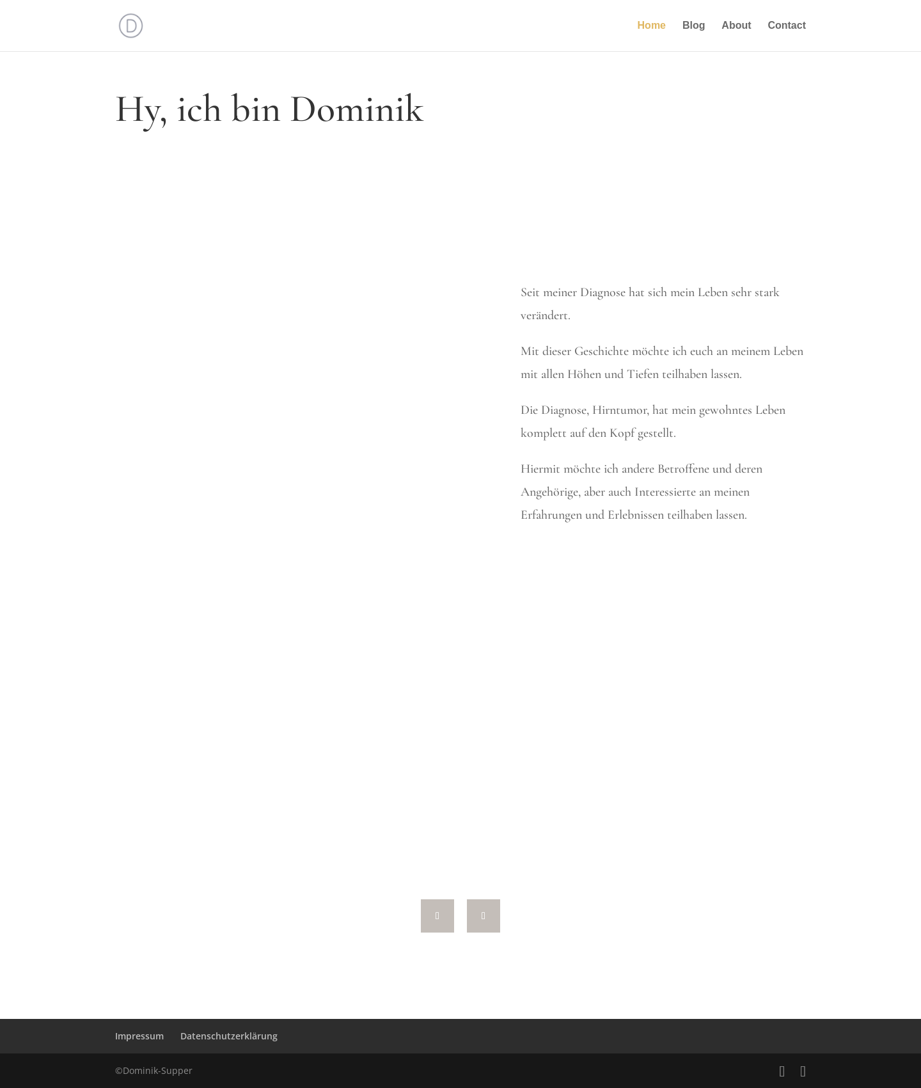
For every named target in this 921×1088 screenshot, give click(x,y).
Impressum (139, 1036)
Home (652, 26)
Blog (693, 26)
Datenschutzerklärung (229, 1036)
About (736, 26)
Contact (786, 26)
